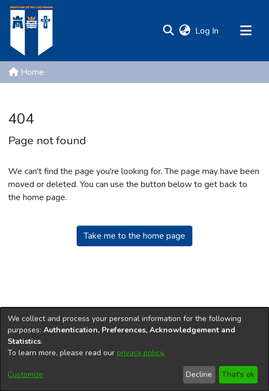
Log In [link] (207, 31)
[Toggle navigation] (245, 31)
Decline (199, 374)
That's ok (238, 374)
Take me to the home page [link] (134, 236)
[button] (168, 30)
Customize (25, 374)
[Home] (31, 30)
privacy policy (140, 353)
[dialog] (134, 349)
